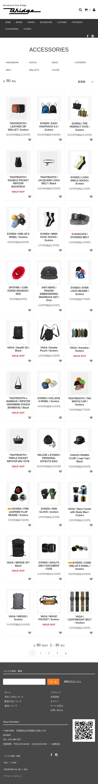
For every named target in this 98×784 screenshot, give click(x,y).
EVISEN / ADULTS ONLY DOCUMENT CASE (49, 564)
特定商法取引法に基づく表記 (17, 763)
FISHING (31, 22)
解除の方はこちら (72, 680)
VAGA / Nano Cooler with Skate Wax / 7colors (79, 510)
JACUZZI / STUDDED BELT (79, 234)
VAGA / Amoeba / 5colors (79, 348)
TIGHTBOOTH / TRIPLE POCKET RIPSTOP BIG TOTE (18, 456)
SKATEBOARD (46, 22)
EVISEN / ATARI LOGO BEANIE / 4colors (79, 289)
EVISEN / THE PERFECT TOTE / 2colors (80, 125)
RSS (5, 758)
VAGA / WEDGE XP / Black (18, 563)
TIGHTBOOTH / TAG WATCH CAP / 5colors (79, 400)
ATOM (12, 758)
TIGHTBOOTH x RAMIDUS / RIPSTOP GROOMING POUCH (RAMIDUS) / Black (18, 402)
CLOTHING (62, 22)
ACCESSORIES (11, 29)
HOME (8, 22)
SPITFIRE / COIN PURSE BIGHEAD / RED (18, 289)
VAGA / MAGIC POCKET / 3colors (49, 617)
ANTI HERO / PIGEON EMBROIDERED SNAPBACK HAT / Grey (49, 292)
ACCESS (7, 734)
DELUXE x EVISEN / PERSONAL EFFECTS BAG (49, 456)
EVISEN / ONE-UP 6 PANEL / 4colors (18, 234)
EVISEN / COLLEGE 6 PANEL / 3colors (49, 398)
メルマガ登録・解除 (12, 754)
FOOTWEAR (77, 22)
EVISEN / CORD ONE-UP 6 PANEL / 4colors (79, 564)
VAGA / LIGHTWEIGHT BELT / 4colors (79, 618)
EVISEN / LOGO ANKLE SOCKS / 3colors (79, 179)
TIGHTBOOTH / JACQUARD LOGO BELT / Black (49, 179)
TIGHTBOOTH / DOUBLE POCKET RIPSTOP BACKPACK (18, 181)
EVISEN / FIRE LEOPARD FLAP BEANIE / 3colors (18, 510)
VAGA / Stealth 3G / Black (18, 348)
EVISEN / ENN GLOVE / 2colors (48, 509)
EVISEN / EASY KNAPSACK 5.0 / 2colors (48, 125)
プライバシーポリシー (13, 767)
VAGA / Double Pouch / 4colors (49, 348)
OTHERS (27, 29)
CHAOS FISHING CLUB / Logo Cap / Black (79, 456)
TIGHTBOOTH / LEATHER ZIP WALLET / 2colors (18, 125)
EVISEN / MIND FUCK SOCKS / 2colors (49, 235)
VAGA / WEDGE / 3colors (18, 617)
